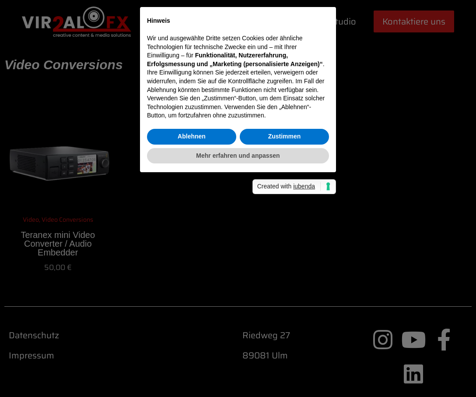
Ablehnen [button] (192, 244)
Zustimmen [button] (284, 244)
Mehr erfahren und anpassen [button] (238, 264)
